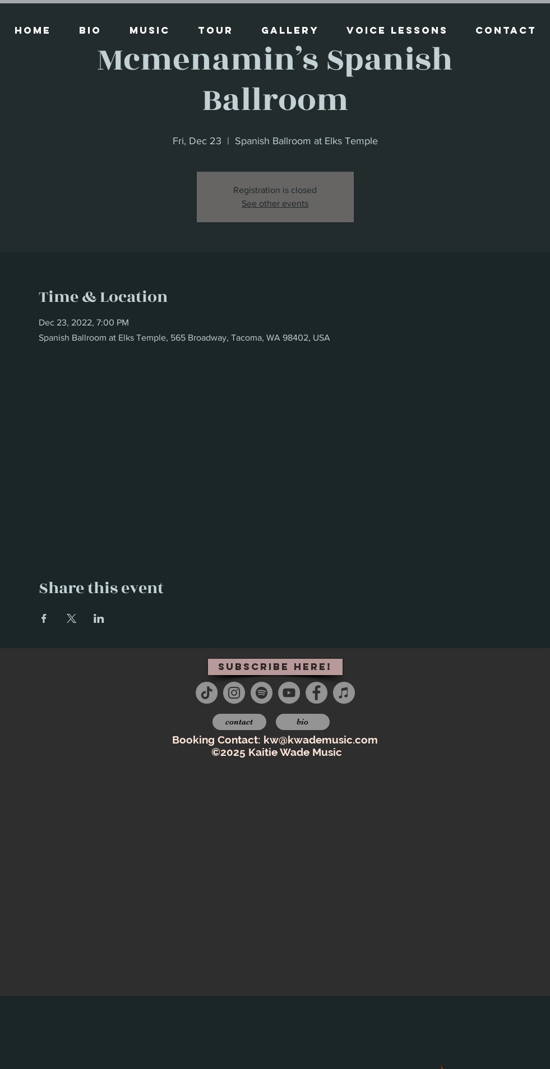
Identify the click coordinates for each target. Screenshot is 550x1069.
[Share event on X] (71, 618)
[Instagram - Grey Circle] (234, 693)
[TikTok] (207, 693)
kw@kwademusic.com (321, 739)
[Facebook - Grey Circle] (316, 693)
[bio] (303, 722)
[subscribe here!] (275, 667)
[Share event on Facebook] (44, 618)
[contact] (239, 722)
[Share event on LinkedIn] (99, 618)
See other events (275, 203)
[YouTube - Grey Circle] (289, 693)
